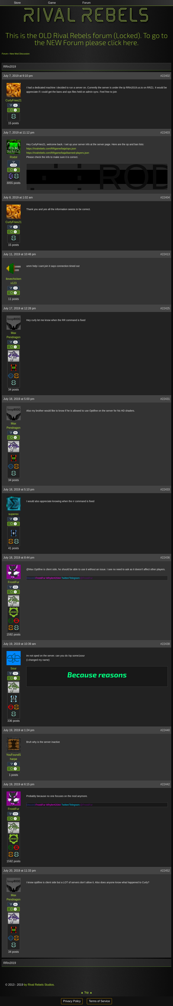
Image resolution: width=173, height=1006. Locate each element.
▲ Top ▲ (86, 992)
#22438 (165, 643)
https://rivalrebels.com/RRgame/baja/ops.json (51, 148)
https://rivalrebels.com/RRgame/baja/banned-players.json (57, 152)
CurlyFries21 (13, 100)
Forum (5, 54)
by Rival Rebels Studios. (39, 984)
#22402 (165, 75)
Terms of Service (99, 1001)
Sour (14, 668)
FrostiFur (13, 582)
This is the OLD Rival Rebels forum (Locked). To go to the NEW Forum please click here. (86, 39)
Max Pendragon (13, 335)
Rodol (13, 157)
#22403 (165, 132)
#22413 (165, 254)
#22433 (165, 489)
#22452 (165, 870)
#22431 (165, 398)
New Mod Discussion (19, 54)
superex (13, 514)
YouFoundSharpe (13, 757)
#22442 (165, 784)
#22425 (165, 308)
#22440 (165, 730)
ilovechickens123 (13, 281)
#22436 (165, 557)
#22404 (165, 197)
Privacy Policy (72, 1001)
